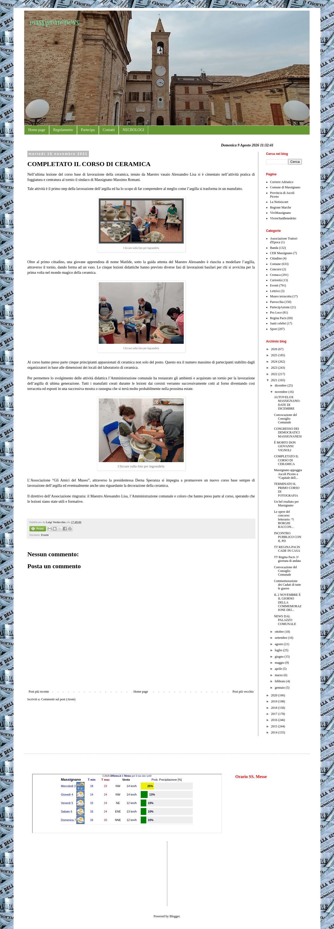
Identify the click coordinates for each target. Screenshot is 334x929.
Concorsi (275, 269)
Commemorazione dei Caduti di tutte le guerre (287, 585)
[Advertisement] (48, 873)
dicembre (281, 385)
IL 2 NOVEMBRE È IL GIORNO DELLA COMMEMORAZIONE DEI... (288, 602)
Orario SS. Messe (251, 776)
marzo (279, 675)
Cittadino (276, 258)
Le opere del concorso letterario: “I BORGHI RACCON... (284, 519)
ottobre (280, 631)
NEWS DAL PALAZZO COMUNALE (285, 620)
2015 (274, 726)
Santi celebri (278, 323)
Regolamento (63, 130)
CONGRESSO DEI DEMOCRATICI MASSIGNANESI (288, 432)
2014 (274, 732)
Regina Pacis (278, 318)
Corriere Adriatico (281, 182)
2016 (274, 720)
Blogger (175, 916)
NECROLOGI (133, 130)
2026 (274, 349)
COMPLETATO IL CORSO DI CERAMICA (286, 460)
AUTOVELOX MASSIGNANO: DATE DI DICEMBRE (287, 402)
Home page (36, 130)
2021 (274, 380)
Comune (275, 264)
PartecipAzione (280, 307)
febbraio (280, 681)
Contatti (109, 130)
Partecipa (88, 130)
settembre (281, 638)
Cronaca (275, 275)
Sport (273, 329)
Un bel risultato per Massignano (286, 503)
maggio (280, 663)
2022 (274, 374)
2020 (274, 695)
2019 (274, 701)
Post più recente (39, 691)
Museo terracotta (281, 296)
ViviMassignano (280, 213)
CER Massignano (281, 253)
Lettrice (275, 291)
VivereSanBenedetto (283, 218)
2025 (274, 355)
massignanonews (54, 21)
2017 (274, 714)
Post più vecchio (243, 691)
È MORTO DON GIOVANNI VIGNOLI (285, 446)
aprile (279, 669)
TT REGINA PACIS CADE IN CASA (287, 549)
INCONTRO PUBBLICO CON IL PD (287, 537)
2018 (274, 708)
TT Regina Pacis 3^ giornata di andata (287, 559)
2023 (274, 368)
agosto (279, 644)
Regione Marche (280, 207)
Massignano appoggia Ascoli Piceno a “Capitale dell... (288, 474)
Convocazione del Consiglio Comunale (285, 418)
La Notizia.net (279, 202)
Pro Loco (276, 312)
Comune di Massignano (285, 187)
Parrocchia (277, 302)
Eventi (45, 534)
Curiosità (276, 280)
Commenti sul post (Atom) (58, 699)
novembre (281, 392)
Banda (274, 248)
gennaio (280, 687)
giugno (279, 656)
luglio (279, 650)
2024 (274, 361)
